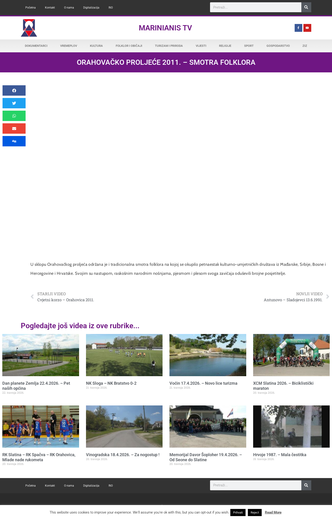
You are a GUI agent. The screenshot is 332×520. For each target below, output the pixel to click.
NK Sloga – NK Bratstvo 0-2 (111, 383)
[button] (14, 90)
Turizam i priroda (169, 45)
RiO (111, 7)
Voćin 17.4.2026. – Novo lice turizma (203, 383)
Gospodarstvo (278, 45)
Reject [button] (255, 512)
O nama (69, 7)
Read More (273, 512)
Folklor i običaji (129, 45)
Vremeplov (68, 45)
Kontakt (50, 7)
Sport (249, 45)
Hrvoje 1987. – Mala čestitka (279, 454)
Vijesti (201, 45)
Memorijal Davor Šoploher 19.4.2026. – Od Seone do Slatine (205, 457)
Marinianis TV (165, 28)
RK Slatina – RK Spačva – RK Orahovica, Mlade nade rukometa (38, 457)
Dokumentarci (36, 45)
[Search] (306, 7)
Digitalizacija (91, 7)
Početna (30, 7)
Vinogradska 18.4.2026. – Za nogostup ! (123, 454)
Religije (225, 45)
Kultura (96, 45)
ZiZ (304, 45)
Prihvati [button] (238, 512)
